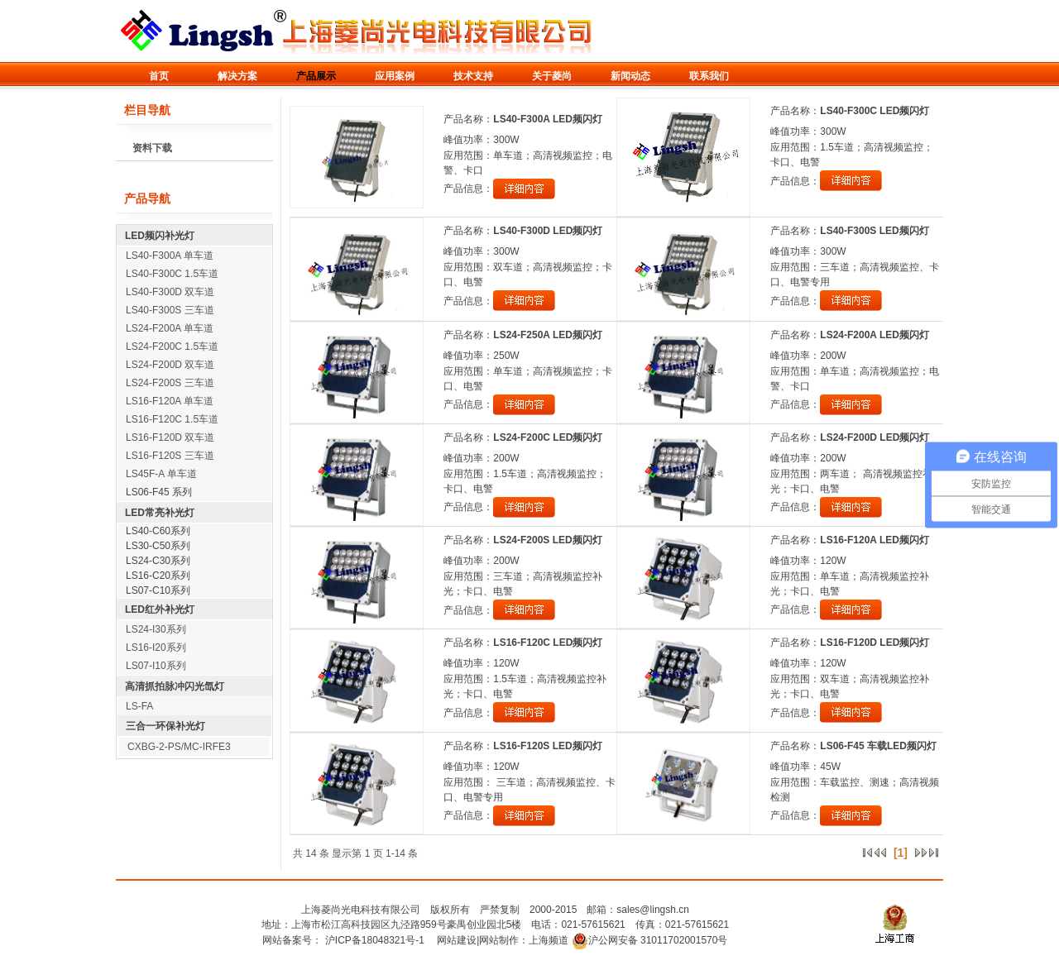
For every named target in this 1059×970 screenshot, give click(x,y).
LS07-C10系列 (158, 590)
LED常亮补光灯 (159, 512)
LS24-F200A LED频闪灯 (874, 335)
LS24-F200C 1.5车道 (172, 346)
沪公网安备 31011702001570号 (650, 940)
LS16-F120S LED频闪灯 (547, 746)
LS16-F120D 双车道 (170, 437)
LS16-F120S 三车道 (170, 455)
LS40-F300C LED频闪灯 (874, 111)
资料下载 (152, 148)
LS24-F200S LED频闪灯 (547, 540)
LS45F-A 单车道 (161, 474)
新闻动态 (630, 76)
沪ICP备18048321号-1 (374, 940)
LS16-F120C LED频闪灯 (547, 642)
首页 (159, 76)
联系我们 (709, 76)
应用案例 (394, 76)
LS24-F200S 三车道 (170, 383)
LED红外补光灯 (159, 609)
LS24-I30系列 (156, 629)
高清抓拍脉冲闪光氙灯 (174, 686)
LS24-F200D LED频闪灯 (874, 437)
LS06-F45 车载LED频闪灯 (878, 746)
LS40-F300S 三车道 (170, 310)
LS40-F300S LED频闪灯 (874, 231)
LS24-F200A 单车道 (169, 328)
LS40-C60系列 (158, 531)
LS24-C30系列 (158, 560)
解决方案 (237, 76)
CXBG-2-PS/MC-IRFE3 (179, 747)
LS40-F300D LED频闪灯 (547, 231)
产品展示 (316, 76)
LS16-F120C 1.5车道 (172, 419)
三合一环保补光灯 (165, 726)
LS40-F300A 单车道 (169, 255)
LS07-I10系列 (156, 665)
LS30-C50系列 (158, 546)
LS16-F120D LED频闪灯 (874, 642)
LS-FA (139, 706)
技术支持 (473, 76)
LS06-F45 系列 (159, 492)
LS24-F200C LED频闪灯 (547, 437)
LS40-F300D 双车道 (170, 292)
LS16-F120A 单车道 (169, 401)
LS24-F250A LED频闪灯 (547, 335)
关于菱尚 (552, 76)
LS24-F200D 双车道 (170, 364)
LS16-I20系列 (156, 647)
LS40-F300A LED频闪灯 (547, 119)
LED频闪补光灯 (159, 235)
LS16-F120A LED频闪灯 (874, 540)
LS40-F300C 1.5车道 (172, 274)
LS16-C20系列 (158, 575)
